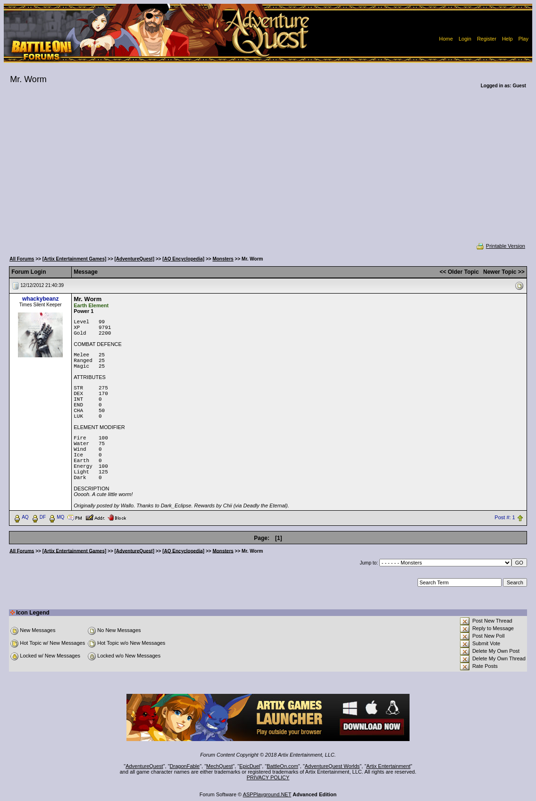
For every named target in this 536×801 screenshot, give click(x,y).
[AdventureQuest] (134, 258)
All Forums (21, 258)
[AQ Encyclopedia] (183, 258)
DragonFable (185, 766)
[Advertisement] (268, 172)
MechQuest (219, 766)
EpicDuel (249, 766)
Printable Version (500, 246)
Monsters (222, 258)
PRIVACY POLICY (268, 777)
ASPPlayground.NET (267, 794)
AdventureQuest (144, 766)
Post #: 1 (504, 517)
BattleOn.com (282, 766)
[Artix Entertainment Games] (74, 258)
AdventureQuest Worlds (332, 766)
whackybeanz (40, 298)
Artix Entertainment (388, 766)
